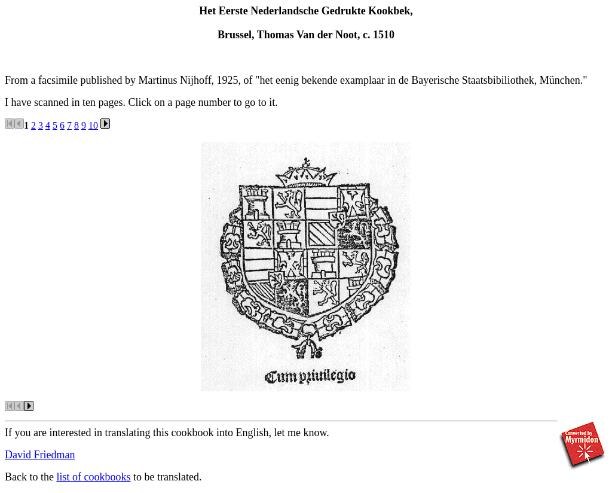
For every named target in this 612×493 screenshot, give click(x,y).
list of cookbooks (93, 477)
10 (93, 125)
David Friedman (40, 455)
